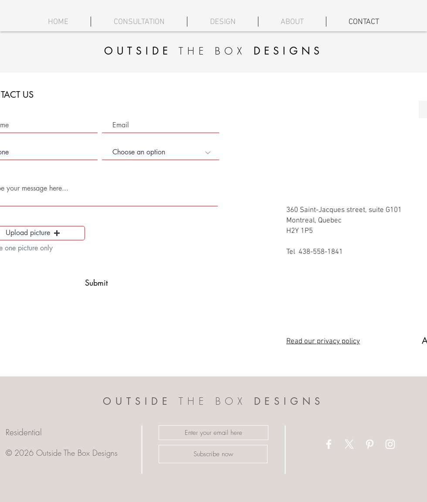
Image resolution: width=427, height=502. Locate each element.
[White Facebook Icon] (328, 444)
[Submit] (96, 283)
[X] (349, 444)
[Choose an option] (160, 152)
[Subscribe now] (213, 454)
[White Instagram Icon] (390, 444)
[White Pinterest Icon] (369, 444)
